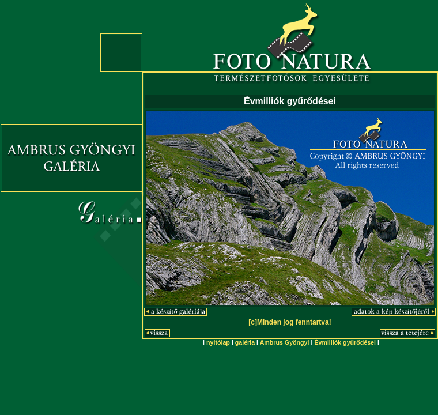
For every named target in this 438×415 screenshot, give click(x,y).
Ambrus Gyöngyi (284, 342)
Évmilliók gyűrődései (345, 342)
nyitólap (218, 342)
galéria (245, 342)
